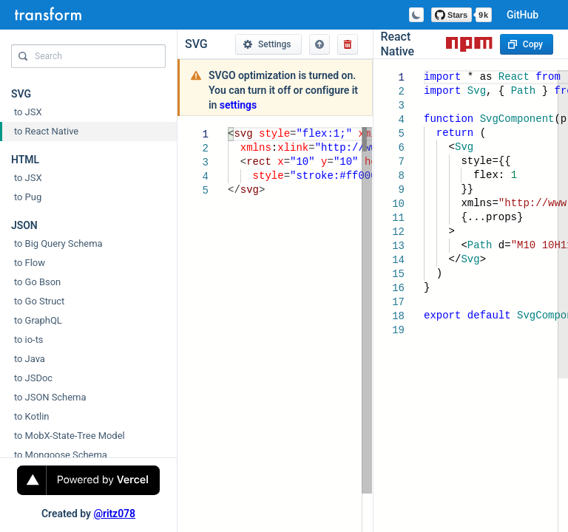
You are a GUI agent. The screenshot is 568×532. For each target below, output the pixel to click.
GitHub (522, 15)
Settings (267, 44)
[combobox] (88, 59)
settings (238, 105)
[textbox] (228, 127)
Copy (525, 44)
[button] (319, 44)
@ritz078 (114, 513)
